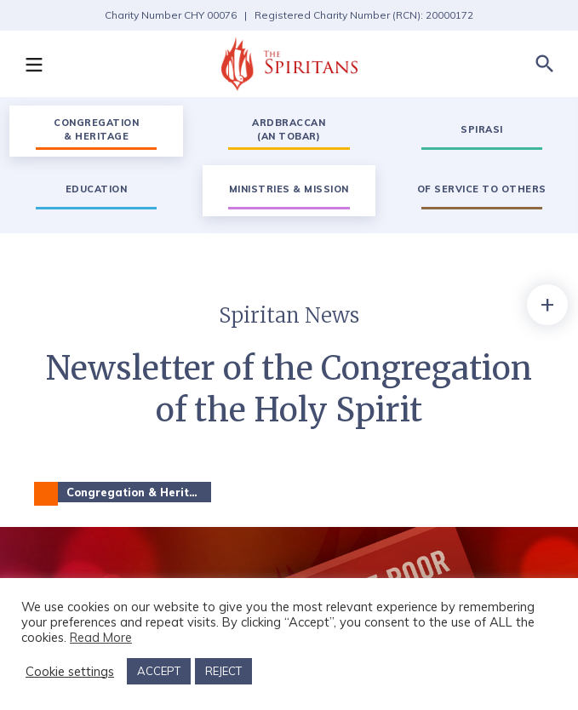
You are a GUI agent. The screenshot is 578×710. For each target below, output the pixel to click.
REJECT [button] (223, 671)
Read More (101, 637)
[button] (33, 64)
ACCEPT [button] (158, 671)
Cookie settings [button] (70, 671)
